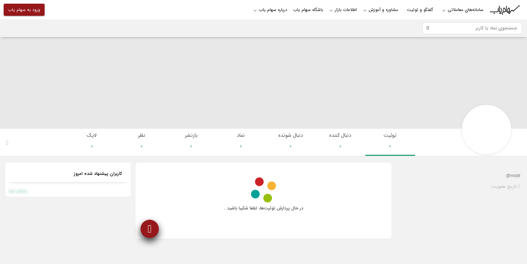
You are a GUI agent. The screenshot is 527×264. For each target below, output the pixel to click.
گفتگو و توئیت (420, 9)
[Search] (472, 28)
